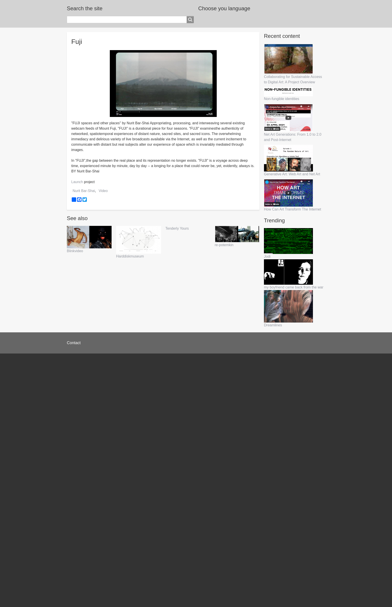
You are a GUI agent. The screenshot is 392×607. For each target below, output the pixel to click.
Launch (77, 182)
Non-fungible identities (281, 99)
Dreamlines (273, 325)
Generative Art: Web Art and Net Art (292, 174)
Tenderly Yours (177, 228)
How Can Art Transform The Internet (292, 209)
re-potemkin (224, 245)
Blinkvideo (75, 251)
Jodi (267, 256)
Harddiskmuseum (130, 256)
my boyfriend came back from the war (293, 287)
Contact (74, 343)
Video (103, 191)
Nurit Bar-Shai (84, 191)
